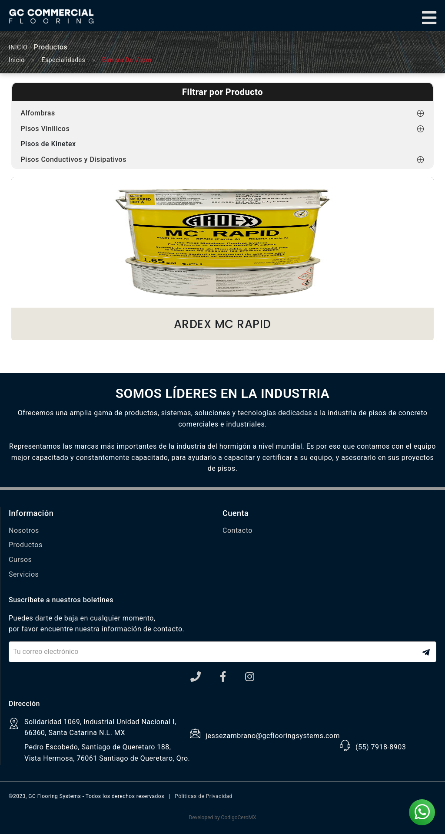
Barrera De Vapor (127, 59)
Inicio (17, 59)
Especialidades (64, 59)
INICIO (18, 47)
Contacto (237, 530)
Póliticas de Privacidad (203, 796)
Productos (26, 545)
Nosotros (24, 530)
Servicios (24, 574)
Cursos (20, 559)
